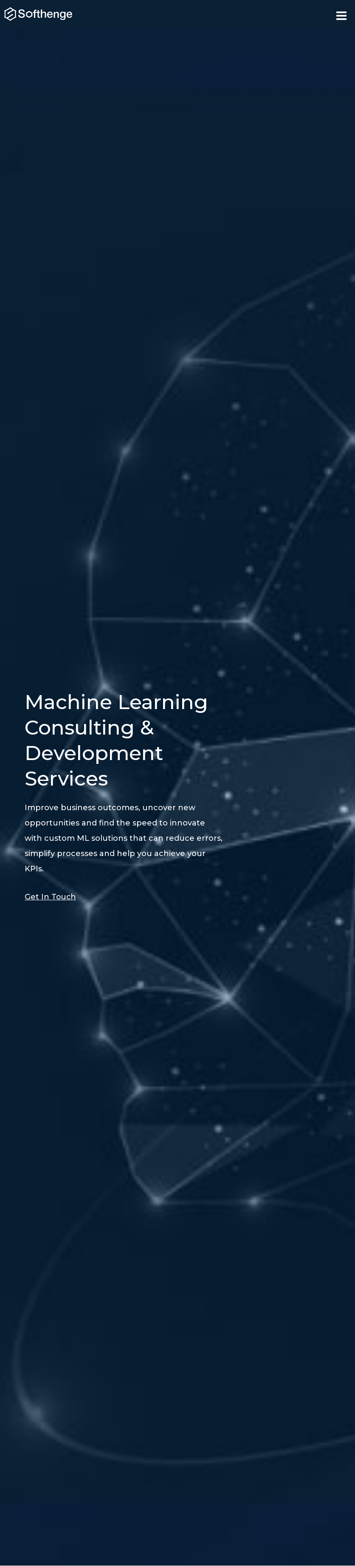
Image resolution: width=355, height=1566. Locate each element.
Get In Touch (51, 897)
